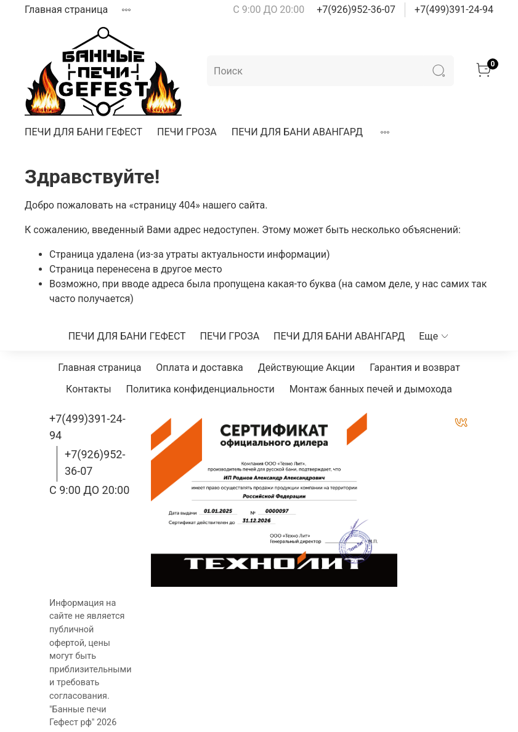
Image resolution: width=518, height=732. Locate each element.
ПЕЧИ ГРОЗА (187, 132)
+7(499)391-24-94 (454, 9)
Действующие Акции (306, 367)
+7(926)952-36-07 (356, 9)
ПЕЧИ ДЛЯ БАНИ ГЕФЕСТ (83, 132)
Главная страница (66, 9)
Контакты (88, 389)
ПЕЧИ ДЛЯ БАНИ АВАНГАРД (297, 132)
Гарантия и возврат (415, 367)
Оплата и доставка (199, 367)
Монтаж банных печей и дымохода (370, 389)
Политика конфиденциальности (200, 389)
